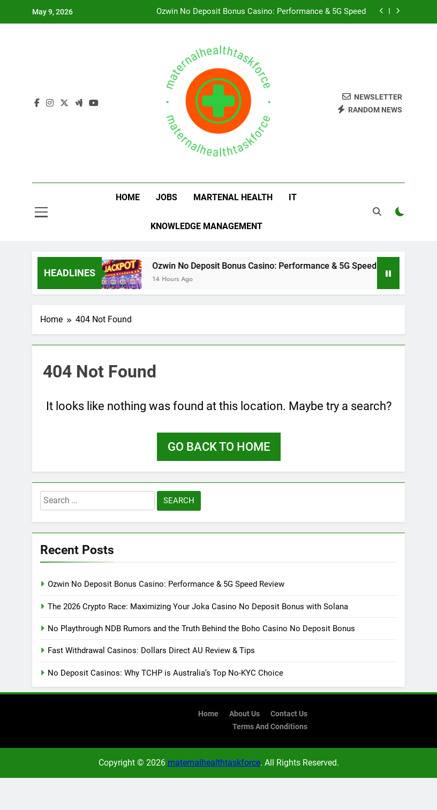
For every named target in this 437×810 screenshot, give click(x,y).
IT (293, 197)
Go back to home (219, 446)
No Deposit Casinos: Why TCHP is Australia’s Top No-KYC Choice (165, 673)
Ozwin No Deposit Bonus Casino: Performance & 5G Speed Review (261, 11)
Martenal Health (233, 197)
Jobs (166, 197)
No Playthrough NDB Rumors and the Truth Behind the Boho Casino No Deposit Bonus (201, 628)
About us (244, 713)
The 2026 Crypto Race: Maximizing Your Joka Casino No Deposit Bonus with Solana (198, 606)
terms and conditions (269, 726)
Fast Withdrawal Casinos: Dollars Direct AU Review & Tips (151, 650)
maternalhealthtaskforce (214, 763)
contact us (288, 713)
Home (128, 197)
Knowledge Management (206, 226)
